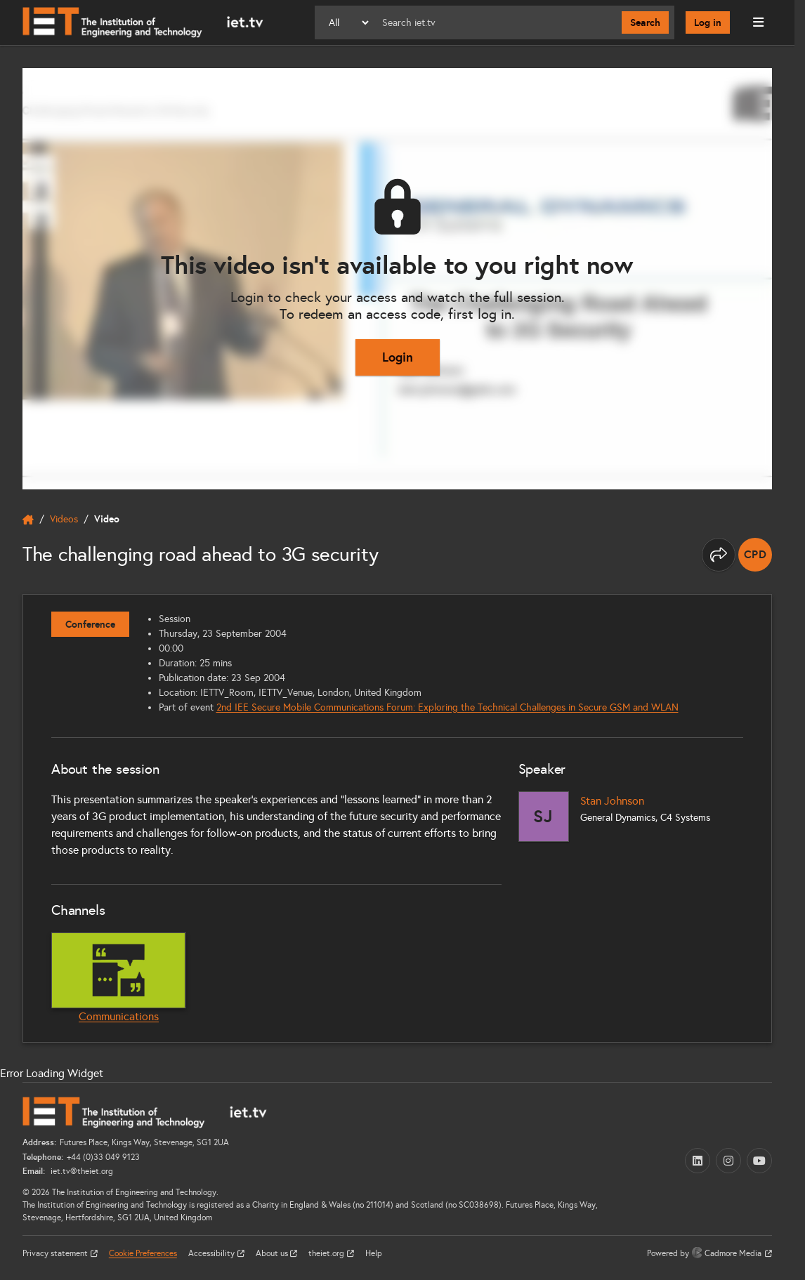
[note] (755, 555)
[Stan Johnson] (543, 816)
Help (373, 1253)
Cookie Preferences (143, 1253)
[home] (28, 519)
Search (645, 22)
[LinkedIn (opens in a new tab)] (697, 1160)
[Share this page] (718, 555)
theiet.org (327, 1253)
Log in (707, 22)
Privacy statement (56, 1253)
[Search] (496, 22)
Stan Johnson (612, 800)
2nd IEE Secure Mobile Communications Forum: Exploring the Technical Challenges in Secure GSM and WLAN (447, 707)
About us (273, 1253)
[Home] (142, 22)
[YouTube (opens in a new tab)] (759, 1160)
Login (397, 357)
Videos (64, 519)
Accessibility (212, 1253)
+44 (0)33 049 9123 (103, 1157)
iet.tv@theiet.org (80, 1171)
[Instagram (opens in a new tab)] (728, 1160)
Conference (90, 624)
